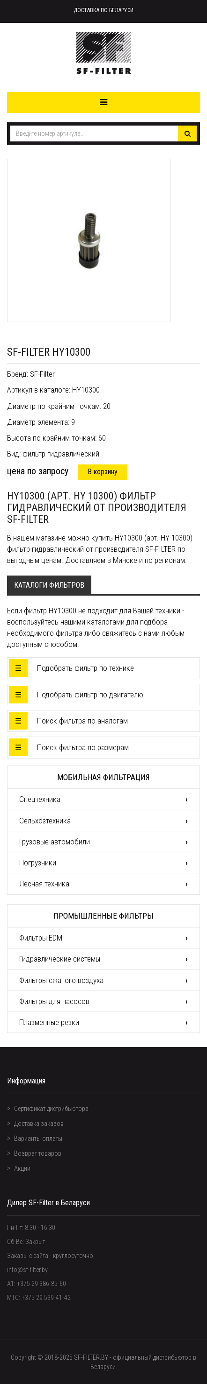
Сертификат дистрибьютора (51, 1108)
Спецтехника (39, 799)
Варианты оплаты (38, 1138)
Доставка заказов (39, 1123)
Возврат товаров (37, 1153)
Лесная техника (44, 883)
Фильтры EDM (40, 937)
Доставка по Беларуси (103, 10)
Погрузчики (37, 862)
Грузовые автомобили (54, 841)
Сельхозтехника (45, 820)
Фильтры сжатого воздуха (61, 980)
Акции (22, 1168)
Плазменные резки (49, 1022)
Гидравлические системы (59, 958)
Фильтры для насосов (54, 1001)
